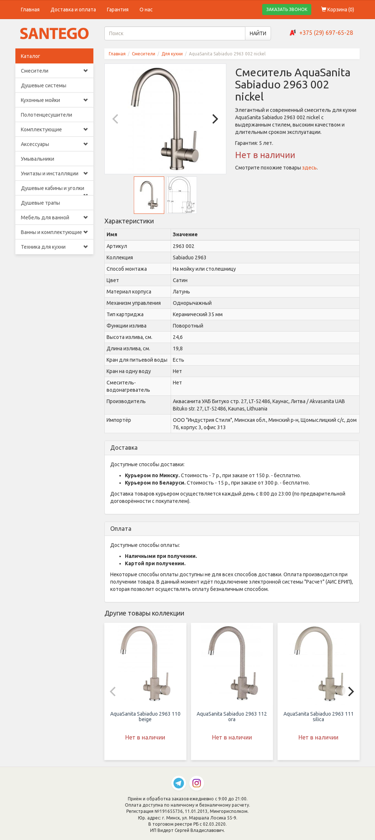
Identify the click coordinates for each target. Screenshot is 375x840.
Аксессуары (54, 144)
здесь (309, 168)
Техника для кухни (54, 247)
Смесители (54, 70)
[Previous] (116, 119)
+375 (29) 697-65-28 (326, 32)
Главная (30, 9)
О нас (146, 9)
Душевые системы (43, 85)
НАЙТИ (258, 33)
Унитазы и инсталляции (54, 173)
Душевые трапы (40, 203)
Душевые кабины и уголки (54, 190)
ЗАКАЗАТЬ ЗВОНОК (286, 9)
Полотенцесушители (46, 115)
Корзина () (337, 9)
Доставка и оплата (73, 9)
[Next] (214, 119)
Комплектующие (54, 129)
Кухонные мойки (54, 100)
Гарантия (118, 9)
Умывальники (37, 159)
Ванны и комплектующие (54, 232)
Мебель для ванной (54, 217)
